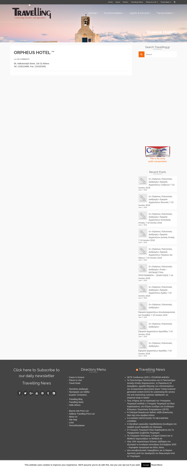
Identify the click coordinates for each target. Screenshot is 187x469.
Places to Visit (75, 380)
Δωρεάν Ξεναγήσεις (78, 395)
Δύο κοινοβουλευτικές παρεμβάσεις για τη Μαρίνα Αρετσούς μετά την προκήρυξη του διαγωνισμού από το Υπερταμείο (151, 453)
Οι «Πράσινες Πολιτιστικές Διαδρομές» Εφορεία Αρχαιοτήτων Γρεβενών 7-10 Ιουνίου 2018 (156, 183)
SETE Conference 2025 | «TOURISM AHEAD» (148, 377)
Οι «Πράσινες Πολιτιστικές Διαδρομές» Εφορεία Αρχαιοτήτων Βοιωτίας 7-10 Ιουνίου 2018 (156, 200)
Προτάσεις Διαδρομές (78, 389)
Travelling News (36, 383)
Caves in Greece (76, 377)
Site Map (73, 419)
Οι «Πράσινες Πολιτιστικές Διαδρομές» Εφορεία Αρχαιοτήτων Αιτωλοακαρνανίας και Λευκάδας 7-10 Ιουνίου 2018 (156, 309)
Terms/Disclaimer (77, 425)
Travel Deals (74, 383)
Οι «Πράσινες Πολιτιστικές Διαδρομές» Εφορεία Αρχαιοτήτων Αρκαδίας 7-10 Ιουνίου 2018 (155, 348)
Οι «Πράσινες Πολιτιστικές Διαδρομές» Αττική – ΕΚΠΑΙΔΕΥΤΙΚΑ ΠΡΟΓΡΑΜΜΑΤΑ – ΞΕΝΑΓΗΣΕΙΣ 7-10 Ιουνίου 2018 (155, 272)
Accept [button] (146, 465)
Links (71, 422)
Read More (156, 465)
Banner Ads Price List (79, 411)
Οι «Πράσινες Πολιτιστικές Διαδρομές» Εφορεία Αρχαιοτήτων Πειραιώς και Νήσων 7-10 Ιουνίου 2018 (155, 253)
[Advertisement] (160, 80)
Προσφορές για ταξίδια (79, 392)
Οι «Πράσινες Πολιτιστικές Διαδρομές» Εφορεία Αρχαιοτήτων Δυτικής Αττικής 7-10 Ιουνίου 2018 (156, 235)
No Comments (23, 59)
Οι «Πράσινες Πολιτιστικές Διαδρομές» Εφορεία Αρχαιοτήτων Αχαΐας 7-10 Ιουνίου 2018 (155, 291)
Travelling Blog (75, 399)
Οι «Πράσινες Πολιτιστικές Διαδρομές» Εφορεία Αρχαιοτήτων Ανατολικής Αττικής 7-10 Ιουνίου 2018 (155, 218)
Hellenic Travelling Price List (82, 414)
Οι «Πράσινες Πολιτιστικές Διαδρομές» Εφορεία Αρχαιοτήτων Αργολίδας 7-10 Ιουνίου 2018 (155, 329)
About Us (73, 417)
